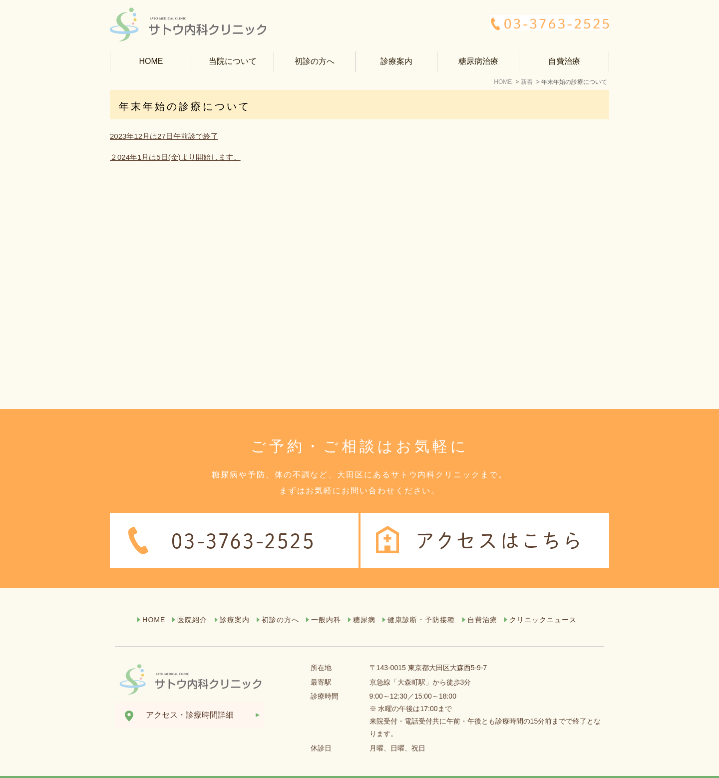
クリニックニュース (543, 600)
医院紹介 (192, 600)
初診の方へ (315, 61)
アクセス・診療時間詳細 (190, 695)
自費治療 (564, 61)
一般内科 (326, 600)
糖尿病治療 (478, 61)
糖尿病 (364, 600)
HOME (151, 61)
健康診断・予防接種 (421, 600)
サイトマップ (138, 767)
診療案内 (235, 600)
